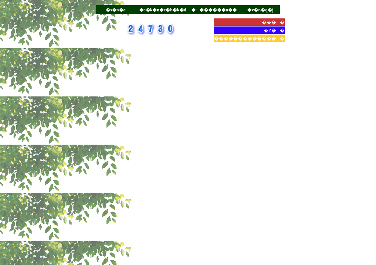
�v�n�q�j (260, 10)
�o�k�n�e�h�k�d (163, 10)
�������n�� (214, 10)
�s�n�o (115, 10)
